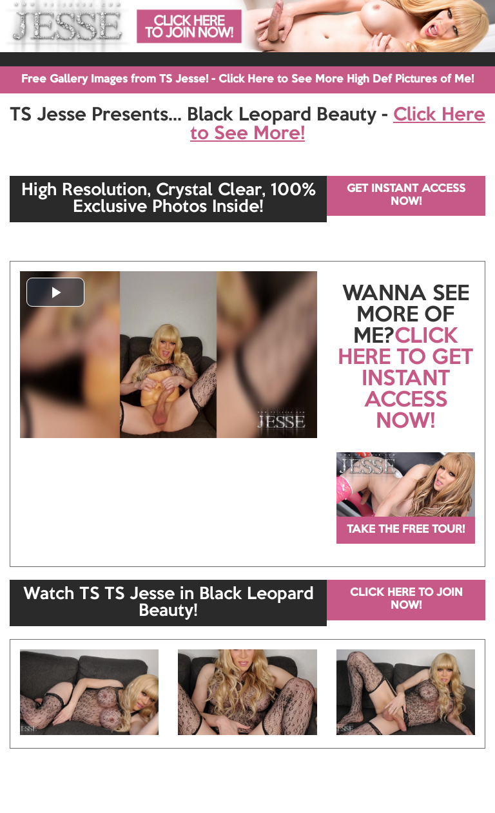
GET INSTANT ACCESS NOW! (406, 195)
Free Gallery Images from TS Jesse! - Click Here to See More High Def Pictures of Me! (247, 79)
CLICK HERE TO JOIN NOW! (406, 599)
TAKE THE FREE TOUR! (406, 530)
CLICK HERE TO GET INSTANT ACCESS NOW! (405, 379)
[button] (55, 292)
